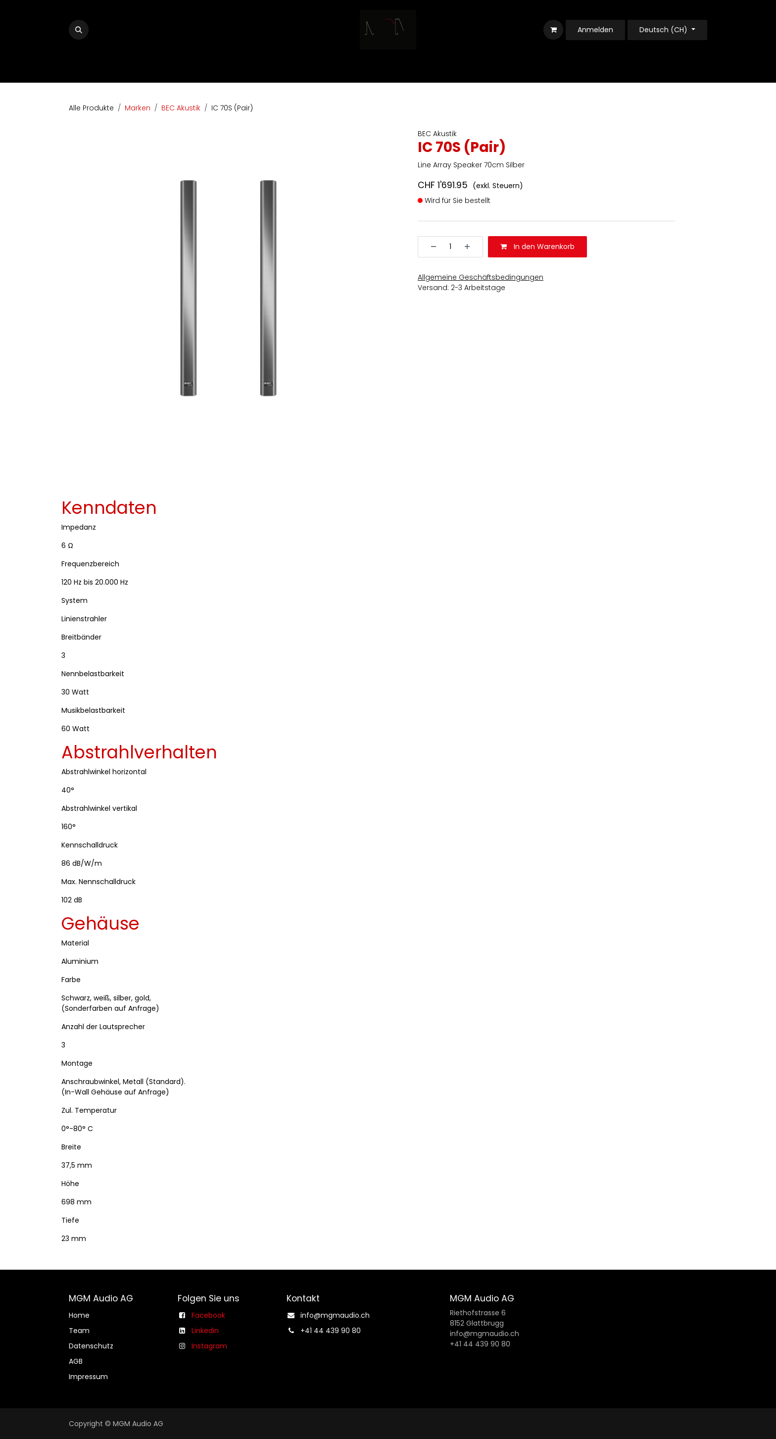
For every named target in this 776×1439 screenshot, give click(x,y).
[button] (79, 30)
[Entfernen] (430, 247)
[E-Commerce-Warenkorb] (553, 30)
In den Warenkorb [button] (537, 246)
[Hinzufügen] (471, 247)
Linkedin (205, 1331)
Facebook (208, 1315)
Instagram (209, 1346)
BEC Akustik (180, 108)
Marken (137, 108)
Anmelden (595, 30)
